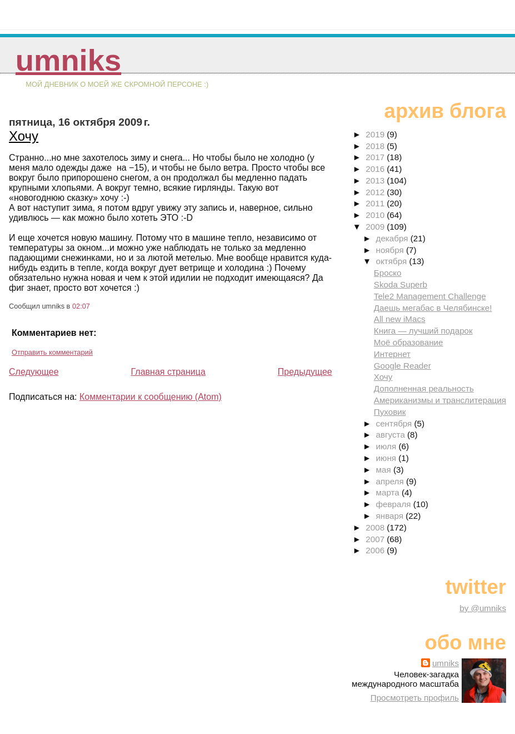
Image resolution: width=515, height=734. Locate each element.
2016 (376, 168)
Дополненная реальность (424, 388)
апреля (391, 481)
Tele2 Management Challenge (430, 296)
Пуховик (390, 411)
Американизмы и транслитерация (440, 400)
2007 (376, 539)
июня (387, 458)
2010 (376, 215)
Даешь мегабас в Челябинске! (433, 308)
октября (392, 261)
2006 (376, 550)
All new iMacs (400, 319)
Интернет (392, 354)
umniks (68, 60)
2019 (376, 134)
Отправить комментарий (52, 352)
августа (392, 434)
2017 (376, 157)
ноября (391, 250)
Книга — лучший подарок (423, 330)
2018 (376, 146)
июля (387, 446)
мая (384, 469)
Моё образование (408, 342)
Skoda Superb (400, 284)
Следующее (34, 371)
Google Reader (402, 365)
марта (389, 492)
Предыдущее (305, 371)
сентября (395, 423)
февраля (394, 504)
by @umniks (482, 608)
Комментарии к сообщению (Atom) (150, 396)
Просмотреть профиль (415, 697)
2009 (376, 226)
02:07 (81, 306)
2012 (376, 192)
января (391, 515)
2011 (376, 203)
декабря (393, 238)
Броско (388, 272)
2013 (376, 180)
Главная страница (168, 371)
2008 (376, 527)
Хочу (23, 135)
